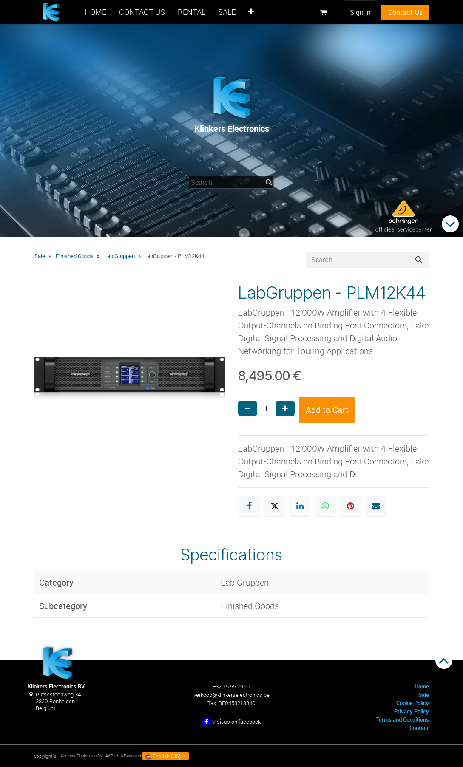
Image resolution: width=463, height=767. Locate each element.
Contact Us (405, 12)
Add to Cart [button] (327, 410)
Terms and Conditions (402, 719)
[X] (274, 506)
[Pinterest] (350, 506)
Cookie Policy (412, 703)
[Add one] (285, 408)
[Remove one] (247, 408)
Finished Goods (75, 256)
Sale (39, 256)
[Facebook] (249, 506)
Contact (419, 728)
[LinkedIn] (300, 506)
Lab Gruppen (119, 256)
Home (422, 686)
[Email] (376, 506)
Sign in (360, 12)
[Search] (418, 260)
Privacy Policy (411, 711)
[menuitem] (95, 12)
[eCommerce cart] (323, 12)
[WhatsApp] (325, 506)
